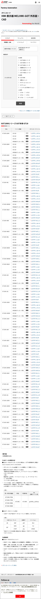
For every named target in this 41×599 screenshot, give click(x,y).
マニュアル (20, 38)
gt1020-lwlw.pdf (35, 447)
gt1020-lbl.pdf (35, 397)
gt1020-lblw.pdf (35, 414)
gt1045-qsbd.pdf (36, 158)
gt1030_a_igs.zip (36, 168)
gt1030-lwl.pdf (35, 354)
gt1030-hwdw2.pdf (36, 261)
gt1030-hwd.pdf (35, 228)
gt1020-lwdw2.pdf (36, 441)
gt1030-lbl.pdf (35, 299)
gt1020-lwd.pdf (35, 419)
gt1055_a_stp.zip (36, 138)
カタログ (7, 38)
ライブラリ (33, 42)
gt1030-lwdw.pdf (36, 365)
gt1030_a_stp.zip (36, 171)
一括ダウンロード (9, 116)
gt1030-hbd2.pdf (36, 179)
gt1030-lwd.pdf (35, 337)
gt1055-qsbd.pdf (36, 141)
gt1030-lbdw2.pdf (36, 316)
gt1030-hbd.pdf (35, 174)
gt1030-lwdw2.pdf (36, 370)
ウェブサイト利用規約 (8, 592)
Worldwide (35, 2)
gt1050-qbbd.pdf (36, 152)
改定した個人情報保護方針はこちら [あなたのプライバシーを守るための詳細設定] (29, 586)
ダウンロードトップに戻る (9, 565)
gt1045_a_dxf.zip (36, 155)
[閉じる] (38, 585)
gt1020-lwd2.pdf (36, 425)
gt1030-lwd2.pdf (36, 343)
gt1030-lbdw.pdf (36, 310)
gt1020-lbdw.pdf (36, 403)
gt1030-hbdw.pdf (36, 201)
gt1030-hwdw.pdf (36, 256)
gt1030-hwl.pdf (35, 245)
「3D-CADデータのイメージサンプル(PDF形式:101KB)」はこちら (14, 30)
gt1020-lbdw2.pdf (36, 408)
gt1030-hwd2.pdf (36, 234)
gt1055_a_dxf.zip (36, 133)
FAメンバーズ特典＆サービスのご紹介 (30, 111)
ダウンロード (10, 574)
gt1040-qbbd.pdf (36, 163)
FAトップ (3, 574)
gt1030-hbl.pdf (35, 190)
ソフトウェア (20, 42)
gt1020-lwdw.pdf (36, 436)
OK (20, 596)
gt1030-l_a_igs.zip (36, 185)
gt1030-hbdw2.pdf (36, 207)
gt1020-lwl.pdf (35, 430)
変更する (21, 49)
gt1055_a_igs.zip (36, 136)
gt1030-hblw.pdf (36, 217)
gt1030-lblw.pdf (35, 326)
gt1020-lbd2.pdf (35, 392)
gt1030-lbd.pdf (35, 283)
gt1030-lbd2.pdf (35, 288)
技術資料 (33, 38)
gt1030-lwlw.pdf (35, 381)
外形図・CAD (7, 42)
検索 (20, 103)
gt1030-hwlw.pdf (36, 272)
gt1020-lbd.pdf (35, 386)
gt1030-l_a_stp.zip (36, 188)
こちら (34, 31)
